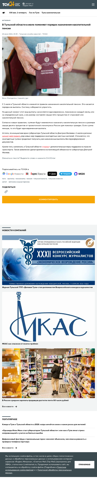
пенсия (29, 179)
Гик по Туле (34, 13)
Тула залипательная (51, 13)
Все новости (8, 407)
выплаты (11, 179)
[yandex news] (35, 174)
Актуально (6, 20)
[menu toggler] (93, 4)
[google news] (12, 173)
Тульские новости (55, 179)
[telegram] (65, 174)
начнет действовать (11, 136)
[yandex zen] (52, 174)
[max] (79, 174)
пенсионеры (20, 179)
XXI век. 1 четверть (18, 13)
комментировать (48, 200)
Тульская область (40, 179)
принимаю (84, 465)
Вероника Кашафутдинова (19, 182)
